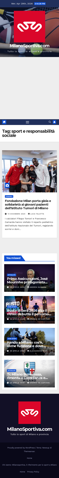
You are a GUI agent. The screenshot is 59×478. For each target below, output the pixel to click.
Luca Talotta (36, 214)
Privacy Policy (33, 472)
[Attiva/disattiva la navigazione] (27, 122)
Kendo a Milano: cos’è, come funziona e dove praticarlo (25, 345)
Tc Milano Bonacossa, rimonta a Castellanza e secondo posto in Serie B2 (28, 377)
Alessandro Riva (37, 351)
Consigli (9, 196)
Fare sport (12, 307)
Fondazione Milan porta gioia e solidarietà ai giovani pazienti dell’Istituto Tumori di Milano (28, 204)
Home (29, 458)
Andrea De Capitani (38, 319)
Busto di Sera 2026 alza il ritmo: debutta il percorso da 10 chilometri (28, 314)
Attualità (11, 275)
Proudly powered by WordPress (21, 448)
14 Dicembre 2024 (17, 214)
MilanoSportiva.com (29, 45)
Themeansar (29, 451)
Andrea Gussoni (37, 287)
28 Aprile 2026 (17, 287)
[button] (50, 122)
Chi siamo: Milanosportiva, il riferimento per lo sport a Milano (29, 465)
